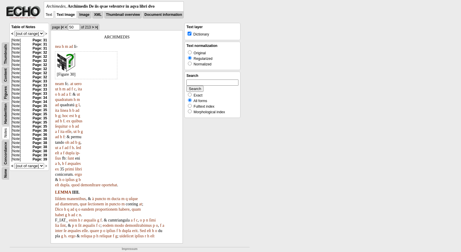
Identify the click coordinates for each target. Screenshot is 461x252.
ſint (63, 225)
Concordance (6, 153)
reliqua (86, 236)
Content (6, 75)
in (106, 204)
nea (58, 46)
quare (94, 231)
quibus (76, 121)
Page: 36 (40, 130)
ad (71, 46)
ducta (115, 199)
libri (78, 169)
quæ (83, 204)
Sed (143, 231)
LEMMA (63, 192)
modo (119, 225)
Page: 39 (40, 155)
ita (80, 89)
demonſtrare (91, 185)
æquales (74, 163)
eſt (57, 153)
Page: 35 (40, 106)
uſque (133, 199)
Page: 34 (40, 98)
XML (97, 15)
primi (69, 169)
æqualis (89, 220)
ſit (80, 225)
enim (73, 220)
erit (135, 231)
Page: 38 (40, 139)
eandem (87, 209)
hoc (65, 116)
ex (68, 121)
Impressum (129, 249)
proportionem (106, 209)
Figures (6, 92)
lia (57, 225)
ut (56, 89)
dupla (70, 153)
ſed (78, 148)
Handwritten (6, 114)
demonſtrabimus (138, 225)
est (71, 116)
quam (136, 209)
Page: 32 (40, 52)
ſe (65, 231)
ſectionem (96, 204)
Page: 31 (40, 40)
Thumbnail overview (123, 15)
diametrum (69, 204)
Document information (163, 15)
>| (96, 27)
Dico (59, 209)
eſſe (68, 131)
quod (75, 185)
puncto (100, 199)
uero (78, 84)
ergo (78, 174)
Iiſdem (60, 199)
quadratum (64, 99)
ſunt (71, 158)
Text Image (66, 15)
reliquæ (105, 236)
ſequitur (61, 126)
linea (64, 110)
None (6, 173)
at (71, 84)
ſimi (152, 220)
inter (59, 231)
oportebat (109, 185)
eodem (108, 225)
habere (123, 209)
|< (62, 27)
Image (84, 15)
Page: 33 (40, 81)
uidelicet (126, 236)
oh (67, 142)
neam (59, 84)
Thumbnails (6, 54)
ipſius (70, 179)
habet (59, 215)
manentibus (76, 199)
